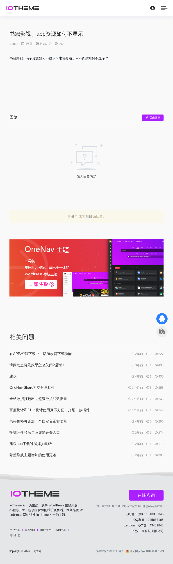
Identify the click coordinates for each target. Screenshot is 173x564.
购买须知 (30, 530)
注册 (89, 216)
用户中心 (14, 530)
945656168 (156, 519)
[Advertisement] (86, 91)
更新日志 (14, 535)
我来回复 (153, 117)
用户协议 (45, 530)
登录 (74, 216)
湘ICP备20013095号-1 (109, 551)
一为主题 (36, 551)
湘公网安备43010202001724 (145, 551)
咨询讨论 (46, 43)
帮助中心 (60, 530)
